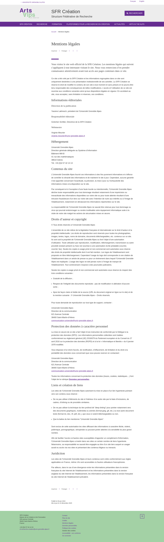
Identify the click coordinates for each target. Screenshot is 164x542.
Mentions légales (67, 523)
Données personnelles (69, 525)
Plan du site (66, 518)
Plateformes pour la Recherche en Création (88, 24)
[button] (33, 2)
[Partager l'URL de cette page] (77, 50)
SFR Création (26, 24)
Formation (57, 24)
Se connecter (66, 536)
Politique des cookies (69, 528)
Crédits (64, 520)
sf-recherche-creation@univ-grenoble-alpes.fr (34, 529)
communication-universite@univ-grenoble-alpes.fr (72, 321)
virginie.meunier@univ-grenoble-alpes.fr (68, 136)
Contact (64, 515)
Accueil (53, 32)
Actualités (119, 24)
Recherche (42, 24)
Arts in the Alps (136, 24)
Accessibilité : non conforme (71, 533)
